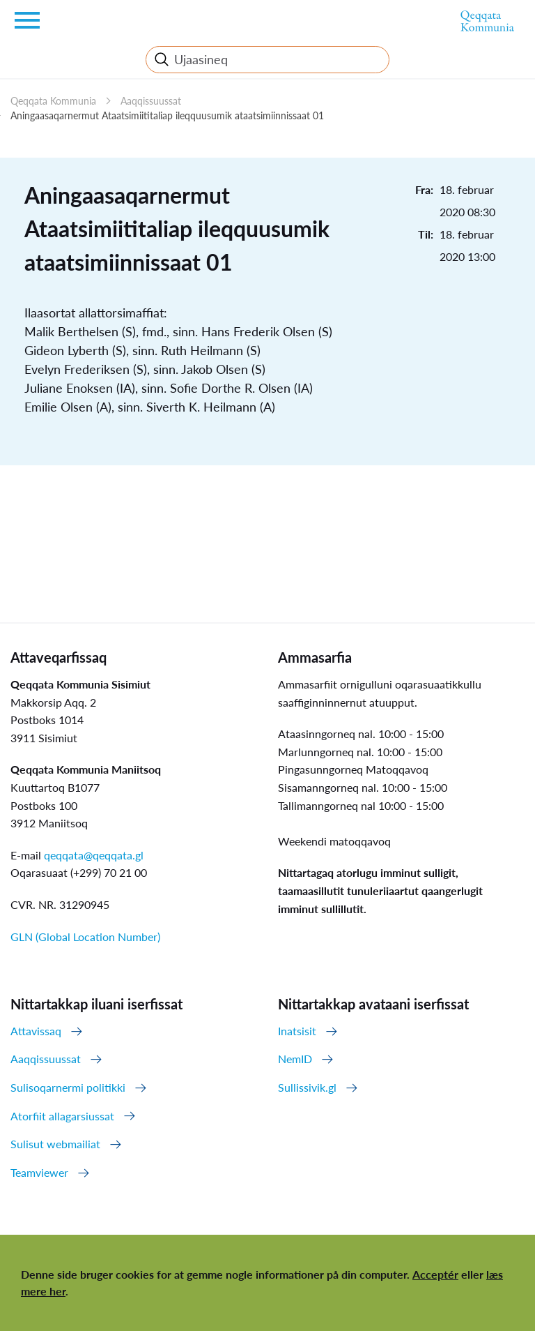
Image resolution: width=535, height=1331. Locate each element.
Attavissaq (35, 1030)
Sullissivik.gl (307, 1087)
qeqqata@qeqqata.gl (94, 855)
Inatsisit (297, 1030)
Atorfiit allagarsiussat (62, 1115)
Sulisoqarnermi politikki (67, 1087)
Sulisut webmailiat (55, 1143)
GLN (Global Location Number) (85, 936)
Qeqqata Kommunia (53, 101)
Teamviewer (39, 1172)
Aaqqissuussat (151, 101)
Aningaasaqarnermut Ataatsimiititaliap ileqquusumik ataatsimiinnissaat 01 (167, 115)
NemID (295, 1058)
